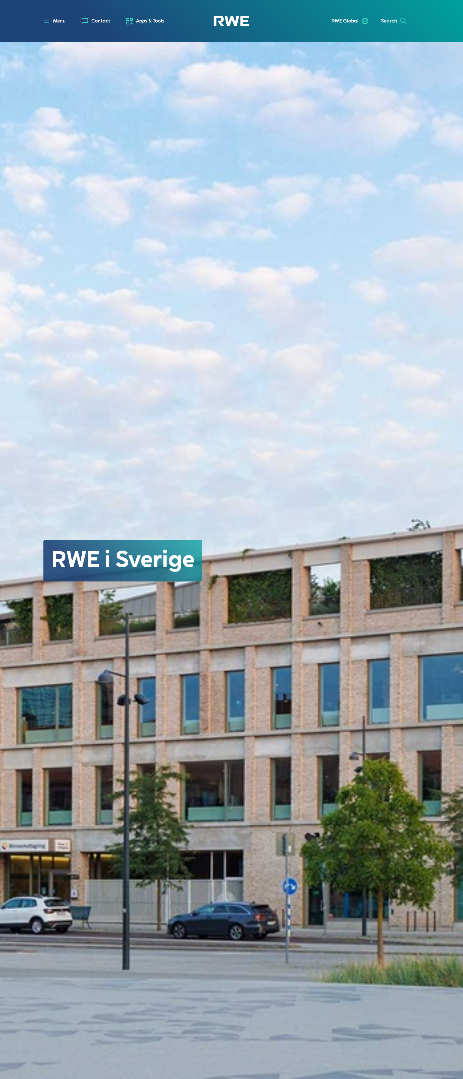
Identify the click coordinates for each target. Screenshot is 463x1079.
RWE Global (345, 21)
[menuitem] (96, 21)
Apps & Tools (150, 21)
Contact (100, 21)
